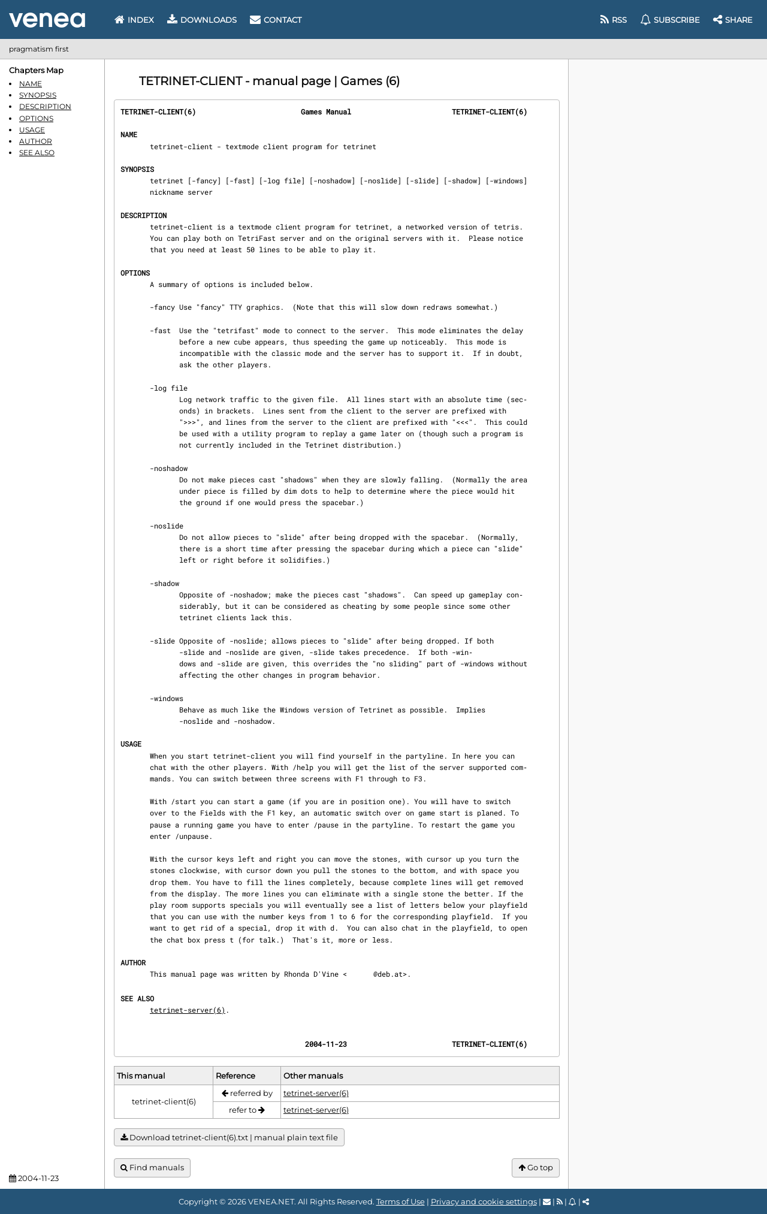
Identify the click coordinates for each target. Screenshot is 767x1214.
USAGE (32, 129)
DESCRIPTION (45, 106)
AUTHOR (35, 141)
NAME (30, 83)
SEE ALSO (37, 152)
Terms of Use (400, 1201)
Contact (275, 19)
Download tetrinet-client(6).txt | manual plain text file (229, 1137)
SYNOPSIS (37, 94)
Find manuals (152, 1167)
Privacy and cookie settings (484, 1201)
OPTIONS (36, 118)
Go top (535, 1167)
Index (134, 19)
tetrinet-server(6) (187, 1009)
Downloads (202, 19)
